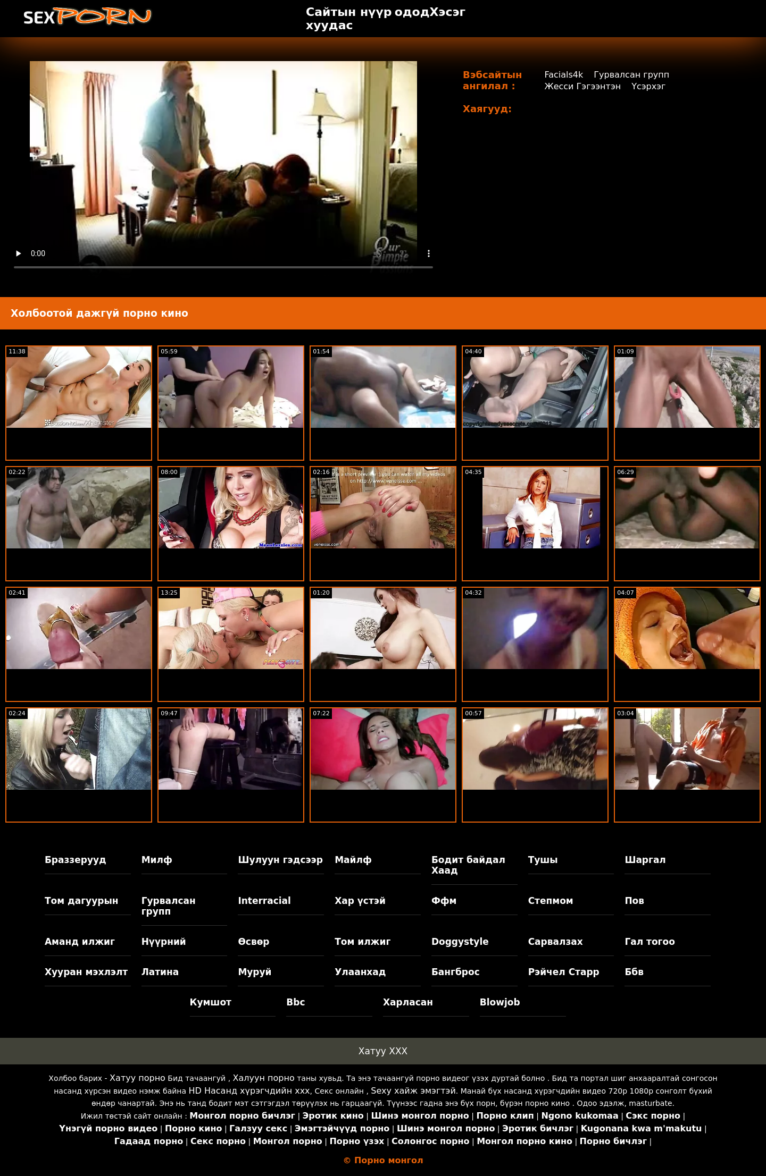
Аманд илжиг (80, 941)
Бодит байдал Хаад (468, 865)
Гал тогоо (650, 941)
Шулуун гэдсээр (280, 859)
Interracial (264, 900)
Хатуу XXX (383, 1051)
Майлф (353, 859)
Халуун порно (264, 1078)
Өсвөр (253, 941)
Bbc (295, 1002)
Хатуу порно (137, 1078)
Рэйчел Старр (564, 972)
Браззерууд (75, 859)
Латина (160, 972)
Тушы (543, 859)
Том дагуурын (82, 900)
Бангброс (455, 972)
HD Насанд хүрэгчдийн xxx (249, 1091)
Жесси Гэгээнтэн (582, 86)
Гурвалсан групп (631, 75)
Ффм (444, 900)
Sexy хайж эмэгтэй (413, 1091)
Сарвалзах (555, 941)
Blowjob (500, 1002)
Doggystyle (460, 941)
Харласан (408, 1002)
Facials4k (563, 75)
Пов (634, 900)
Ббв (634, 972)
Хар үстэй (360, 900)
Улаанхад (360, 972)
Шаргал (645, 859)
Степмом (550, 900)
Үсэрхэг (648, 86)
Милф (156, 859)
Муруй (254, 972)
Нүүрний (163, 941)
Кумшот (210, 1002)
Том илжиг (362, 941)
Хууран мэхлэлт (86, 972)
